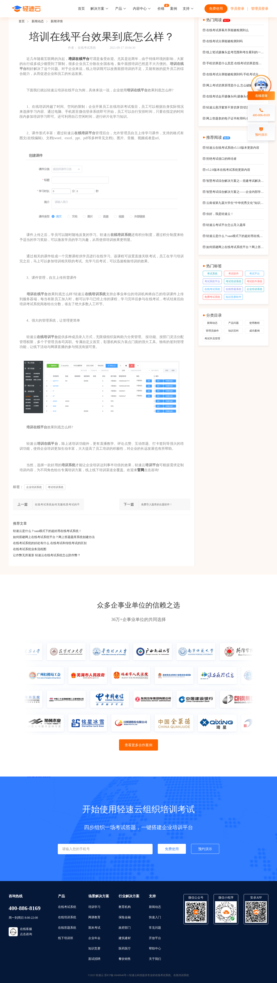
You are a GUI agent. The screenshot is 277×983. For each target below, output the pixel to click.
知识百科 (233, 330)
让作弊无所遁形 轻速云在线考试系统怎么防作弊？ (47, 555)
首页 (81, 8)
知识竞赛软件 (233, 296)
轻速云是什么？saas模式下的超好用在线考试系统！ (47, 531)
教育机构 (125, 907)
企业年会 (94, 938)
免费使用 (216, 8)
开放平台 (155, 938)
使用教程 (254, 322)
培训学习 (94, 907)
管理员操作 (212, 330)
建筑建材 (125, 938)
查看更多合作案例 (138, 745)
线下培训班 (65, 938)
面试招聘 (94, 958)
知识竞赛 (94, 948)
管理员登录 (259, 8)
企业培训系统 (254, 289)
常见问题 (155, 927)
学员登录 (237, 8)
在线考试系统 (87, 47)
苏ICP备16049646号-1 (116, 975)
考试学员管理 (212, 338)
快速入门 (155, 917)
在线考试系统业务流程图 (29, 549)
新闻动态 (38, 21)
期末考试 (94, 927)
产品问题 (233, 322)
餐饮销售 (125, 958)
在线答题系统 (233, 289)
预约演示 (205, 849)
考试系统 (212, 273)
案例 (173, 8)
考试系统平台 (212, 281)
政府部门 (125, 927)
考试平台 (254, 273)
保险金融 (125, 917)
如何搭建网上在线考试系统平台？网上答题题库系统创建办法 (54, 537)
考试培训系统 (233, 281)
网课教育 (94, 917)
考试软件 (233, 273)
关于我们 (155, 958)
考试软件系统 (254, 281)
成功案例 (254, 330)
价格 (161, 8)
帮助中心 (155, 948)
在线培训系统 (67, 917)
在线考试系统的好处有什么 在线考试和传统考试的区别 (50, 543)
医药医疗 (125, 948)
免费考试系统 (212, 296)
